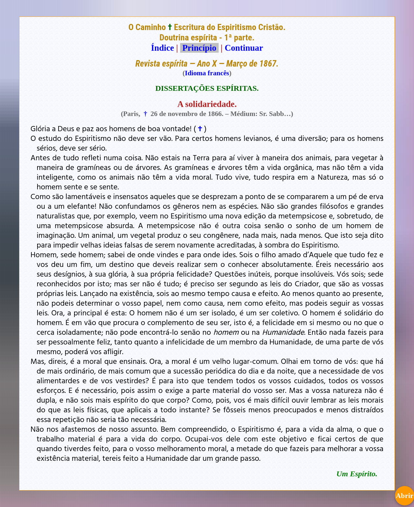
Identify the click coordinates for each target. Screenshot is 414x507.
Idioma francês (207, 73)
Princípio (199, 48)
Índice (162, 48)
